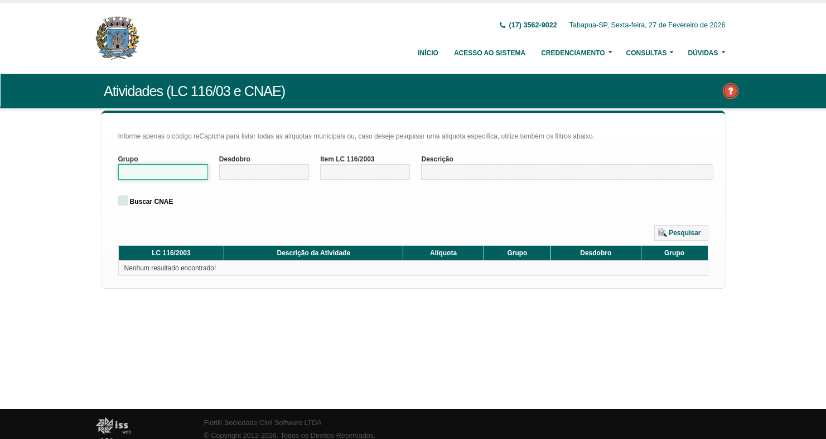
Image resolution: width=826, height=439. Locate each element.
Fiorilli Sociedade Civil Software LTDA (263, 423)
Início (428, 53)
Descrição (437, 159)
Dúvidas (703, 53)
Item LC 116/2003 (347, 159)
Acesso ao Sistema (489, 53)
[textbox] (163, 172)
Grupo (128, 159)
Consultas (646, 53)
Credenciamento (573, 53)
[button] (681, 233)
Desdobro (234, 159)
